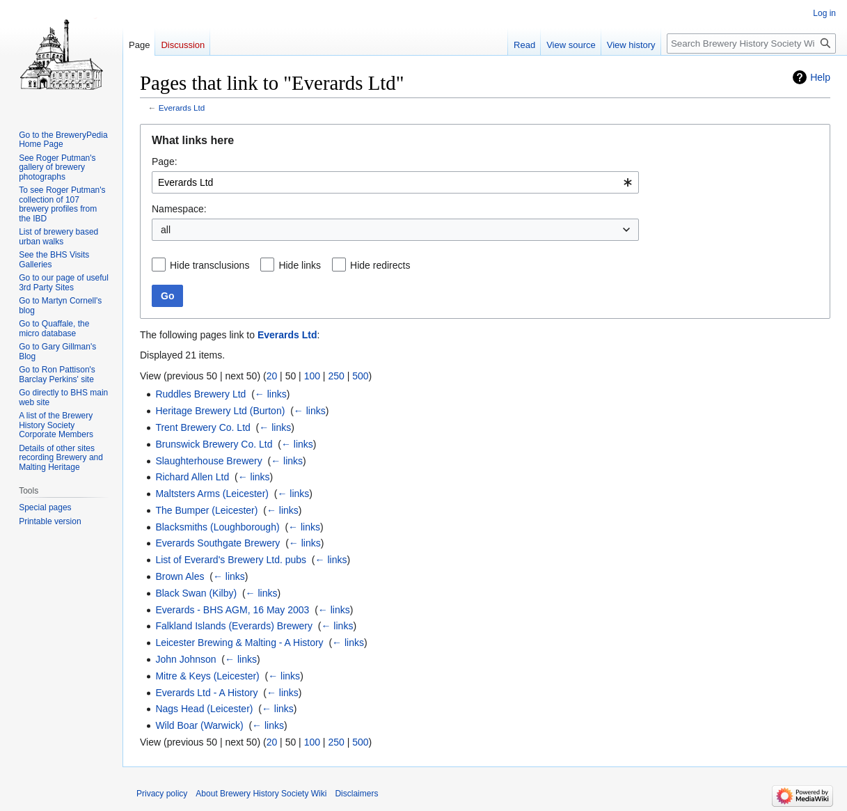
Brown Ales (179, 576)
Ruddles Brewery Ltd (200, 394)
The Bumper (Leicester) (206, 510)
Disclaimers (356, 793)
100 (312, 375)
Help (820, 77)
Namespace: (179, 208)
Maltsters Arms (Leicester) (212, 493)
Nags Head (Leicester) (204, 708)
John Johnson (185, 659)
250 (336, 375)
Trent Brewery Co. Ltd (202, 427)
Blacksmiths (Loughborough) (217, 527)
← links (271, 394)
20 (272, 375)
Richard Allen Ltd (192, 476)
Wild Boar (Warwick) (199, 725)
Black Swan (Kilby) (196, 593)
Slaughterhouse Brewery (208, 460)
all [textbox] (166, 229)
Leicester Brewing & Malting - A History (239, 642)
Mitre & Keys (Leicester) (207, 676)
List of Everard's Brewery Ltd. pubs (230, 559)
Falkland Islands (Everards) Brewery (233, 625)
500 (360, 375)
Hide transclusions (209, 265)
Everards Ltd (182, 107)
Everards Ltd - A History (206, 692)
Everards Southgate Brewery (217, 543)
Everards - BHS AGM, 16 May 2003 (232, 609)
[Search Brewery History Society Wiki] (751, 43)
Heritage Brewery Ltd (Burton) (220, 410)
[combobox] (395, 182)
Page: (164, 161)
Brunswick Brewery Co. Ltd (213, 444)
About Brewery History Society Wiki (261, 793)
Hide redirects (380, 265)
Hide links (299, 265)
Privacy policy (161, 793)
